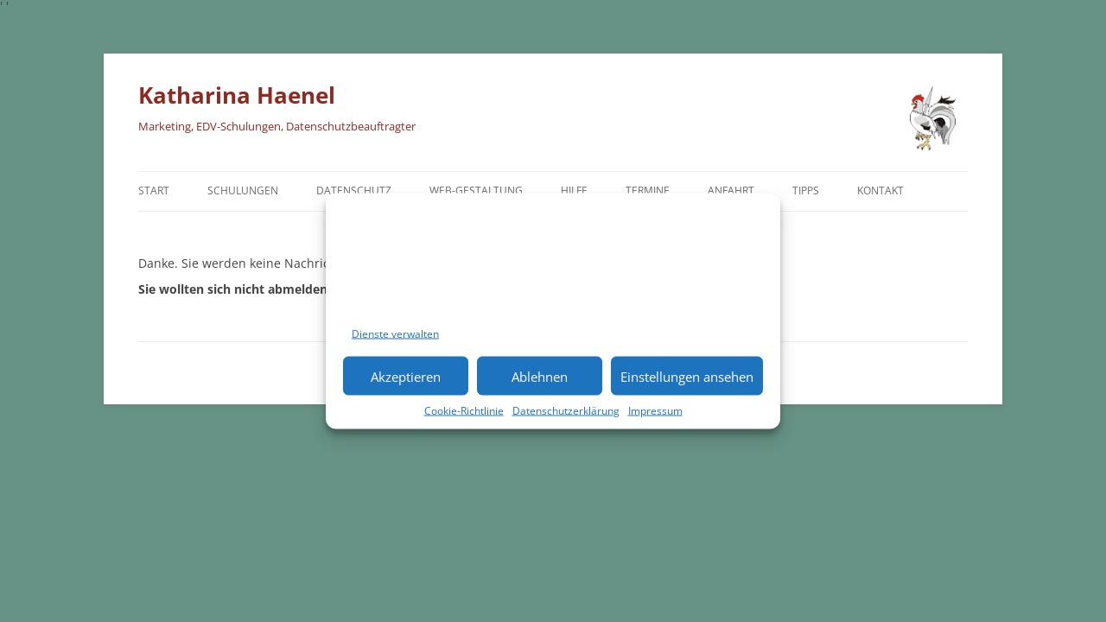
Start (153, 190)
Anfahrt (731, 190)
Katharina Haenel (236, 95)
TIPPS (805, 190)
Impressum (655, 410)
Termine (648, 190)
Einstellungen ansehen (686, 375)
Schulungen (242, 190)
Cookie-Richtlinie (464, 410)
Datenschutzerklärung (566, 410)
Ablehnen (540, 375)
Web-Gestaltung (476, 190)
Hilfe (574, 190)
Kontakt (880, 190)
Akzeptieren (406, 375)
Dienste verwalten (395, 334)
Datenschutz (353, 190)
